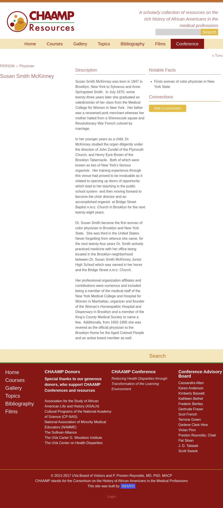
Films (160, 43)
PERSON (7, 66)
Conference (187, 43)
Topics (104, 43)
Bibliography (133, 43)
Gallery (80, 43)
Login (111, 496)
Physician (26, 66)
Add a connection (167, 108)
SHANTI (128, 486)
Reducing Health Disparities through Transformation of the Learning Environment (139, 384)
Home (30, 43)
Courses (55, 43)
